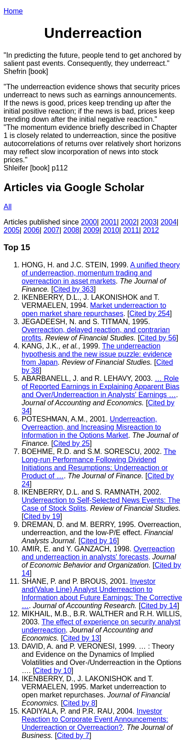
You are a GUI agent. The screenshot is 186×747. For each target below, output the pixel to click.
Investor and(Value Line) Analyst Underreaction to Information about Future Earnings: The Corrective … (102, 593)
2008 (72, 230)
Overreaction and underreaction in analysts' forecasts (98, 553)
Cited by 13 (81, 638)
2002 (129, 222)
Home (13, 11)
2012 (151, 230)
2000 (89, 222)
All (8, 207)
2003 (149, 222)
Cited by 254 (149, 313)
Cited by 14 (159, 606)
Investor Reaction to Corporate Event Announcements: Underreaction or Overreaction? (95, 719)
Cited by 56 (158, 338)
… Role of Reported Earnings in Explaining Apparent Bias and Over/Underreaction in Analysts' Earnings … (100, 387)
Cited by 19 (41, 516)
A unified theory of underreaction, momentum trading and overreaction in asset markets (101, 273)
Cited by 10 (53, 670)
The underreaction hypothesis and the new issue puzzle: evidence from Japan (97, 354)
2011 (131, 230)
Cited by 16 (99, 541)
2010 (111, 230)
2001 (109, 222)
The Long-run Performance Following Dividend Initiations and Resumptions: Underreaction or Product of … (99, 464)
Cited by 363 (73, 289)
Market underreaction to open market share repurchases (94, 309)
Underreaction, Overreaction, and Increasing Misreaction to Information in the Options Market (91, 427)
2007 (51, 230)
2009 (91, 230)
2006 (31, 230)
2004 (168, 222)
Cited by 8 (79, 703)
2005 (12, 230)
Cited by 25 (71, 443)
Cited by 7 (73, 735)
